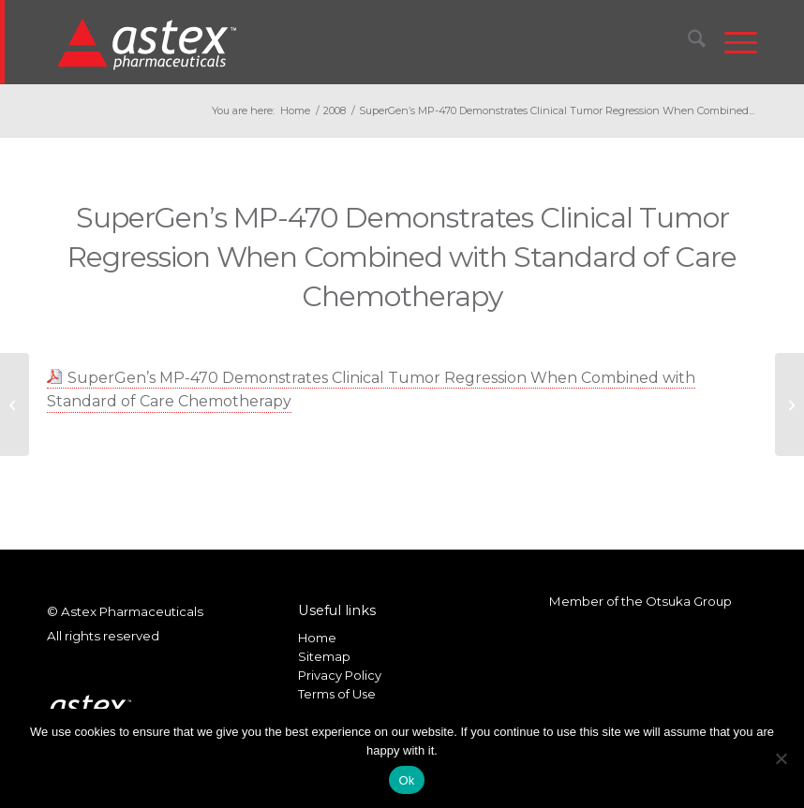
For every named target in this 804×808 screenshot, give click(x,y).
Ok (406, 780)
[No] (780, 758)
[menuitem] (687, 42)
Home (317, 637)
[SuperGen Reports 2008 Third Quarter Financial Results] (789, 404)
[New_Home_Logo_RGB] (149, 43)
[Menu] (731, 42)
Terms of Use (337, 693)
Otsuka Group (689, 601)
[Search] (687, 42)
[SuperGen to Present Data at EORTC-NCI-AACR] (14, 404)
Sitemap (324, 656)
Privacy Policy (339, 675)
